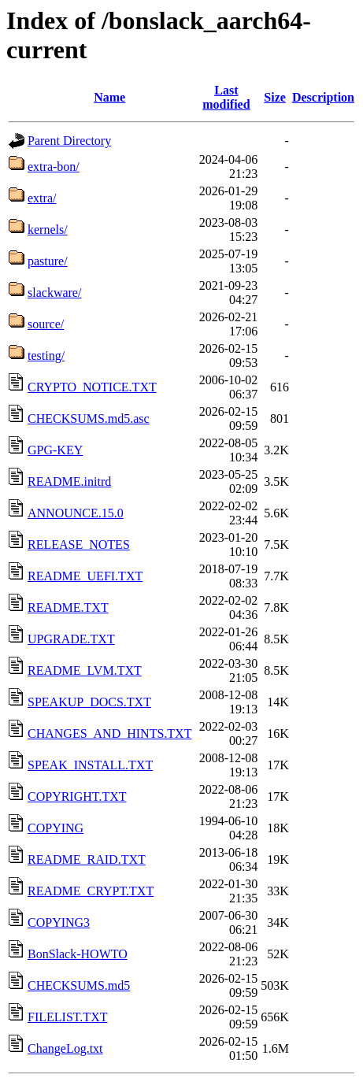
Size (275, 97)
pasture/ (48, 261)
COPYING (55, 828)
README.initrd (69, 481)
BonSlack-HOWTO (78, 954)
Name (109, 97)
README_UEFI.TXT (85, 576)
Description (323, 97)
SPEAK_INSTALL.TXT (90, 765)
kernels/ (48, 229)
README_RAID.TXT (87, 859)
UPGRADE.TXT (71, 639)
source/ (46, 324)
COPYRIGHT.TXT (77, 796)
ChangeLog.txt (65, 1048)
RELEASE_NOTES (79, 544)
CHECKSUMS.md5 (79, 985)
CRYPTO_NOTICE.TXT (92, 387)
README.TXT (68, 607)
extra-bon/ (54, 166)
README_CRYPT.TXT (91, 891)
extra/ (42, 198)
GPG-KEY (55, 450)
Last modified (226, 97)
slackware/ (54, 292)
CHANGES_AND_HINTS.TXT (109, 733)
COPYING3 (59, 922)
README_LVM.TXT (85, 670)
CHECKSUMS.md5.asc (89, 418)
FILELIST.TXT (67, 1017)
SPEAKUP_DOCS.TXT (89, 702)
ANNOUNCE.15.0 (76, 513)
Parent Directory (69, 140)
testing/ (46, 355)
